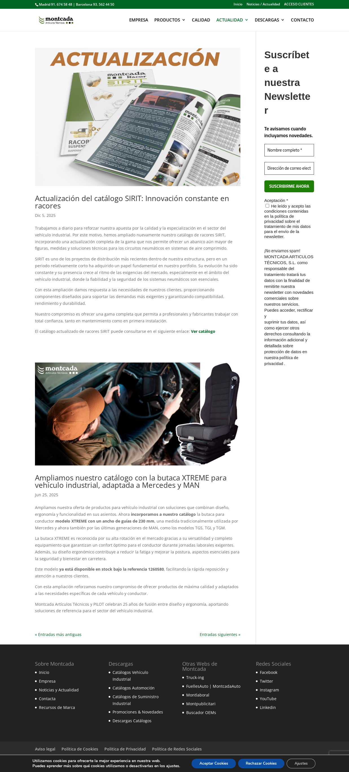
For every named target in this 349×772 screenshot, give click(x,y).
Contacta (47, 698)
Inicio (238, 5)
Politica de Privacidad (125, 749)
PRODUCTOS (167, 20)
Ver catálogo (203, 331)
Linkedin (268, 707)
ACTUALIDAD (229, 20)
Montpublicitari (201, 703)
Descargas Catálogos (132, 720)
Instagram (269, 690)
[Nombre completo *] (289, 150)
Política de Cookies (80, 749)
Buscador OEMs (201, 712)
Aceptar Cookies (211, 763)
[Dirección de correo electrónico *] (289, 168)
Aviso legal (45, 749)
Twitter (266, 681)
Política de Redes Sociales (177, 749)
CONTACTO (302, 20)
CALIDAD (201, 20)
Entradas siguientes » (220, 634)
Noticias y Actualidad (59, 690)
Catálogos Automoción (134, 688)
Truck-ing (195, 677)
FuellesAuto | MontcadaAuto (213, 686)
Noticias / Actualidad (263, 5)
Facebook (268, 672)
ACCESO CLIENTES (299, 5)
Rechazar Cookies (261, 763)
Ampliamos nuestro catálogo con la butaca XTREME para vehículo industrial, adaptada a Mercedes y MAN (131, 481)
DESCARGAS (267, 20)
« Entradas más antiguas (58, 634)
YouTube (268, 698)
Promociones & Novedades (138, 712)
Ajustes (304, 763)
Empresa (47, 681)
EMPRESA (138, 20)
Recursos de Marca (57, 707)
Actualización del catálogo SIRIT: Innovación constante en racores (132, 202)
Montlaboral (197, 695)
